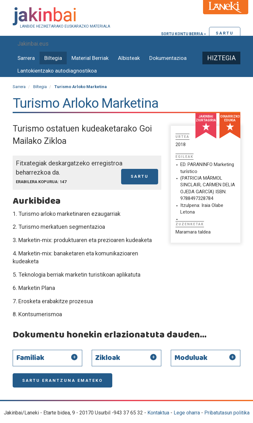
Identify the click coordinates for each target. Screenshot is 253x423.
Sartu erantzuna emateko (62, 380)
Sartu (225, 33)
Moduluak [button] (190, 358)
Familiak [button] (30, 358)
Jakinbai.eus (33, 43)
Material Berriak (89, 58)
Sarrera (26, 58)
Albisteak (129, 58)
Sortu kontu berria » (183, 34)
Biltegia (53, 58)
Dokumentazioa (168, 58)
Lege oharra (187, 413)
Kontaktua (158, 413)
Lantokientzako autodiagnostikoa (57, 70)
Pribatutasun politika (227, 413)
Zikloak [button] (107, 358)
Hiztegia (221, 58)
